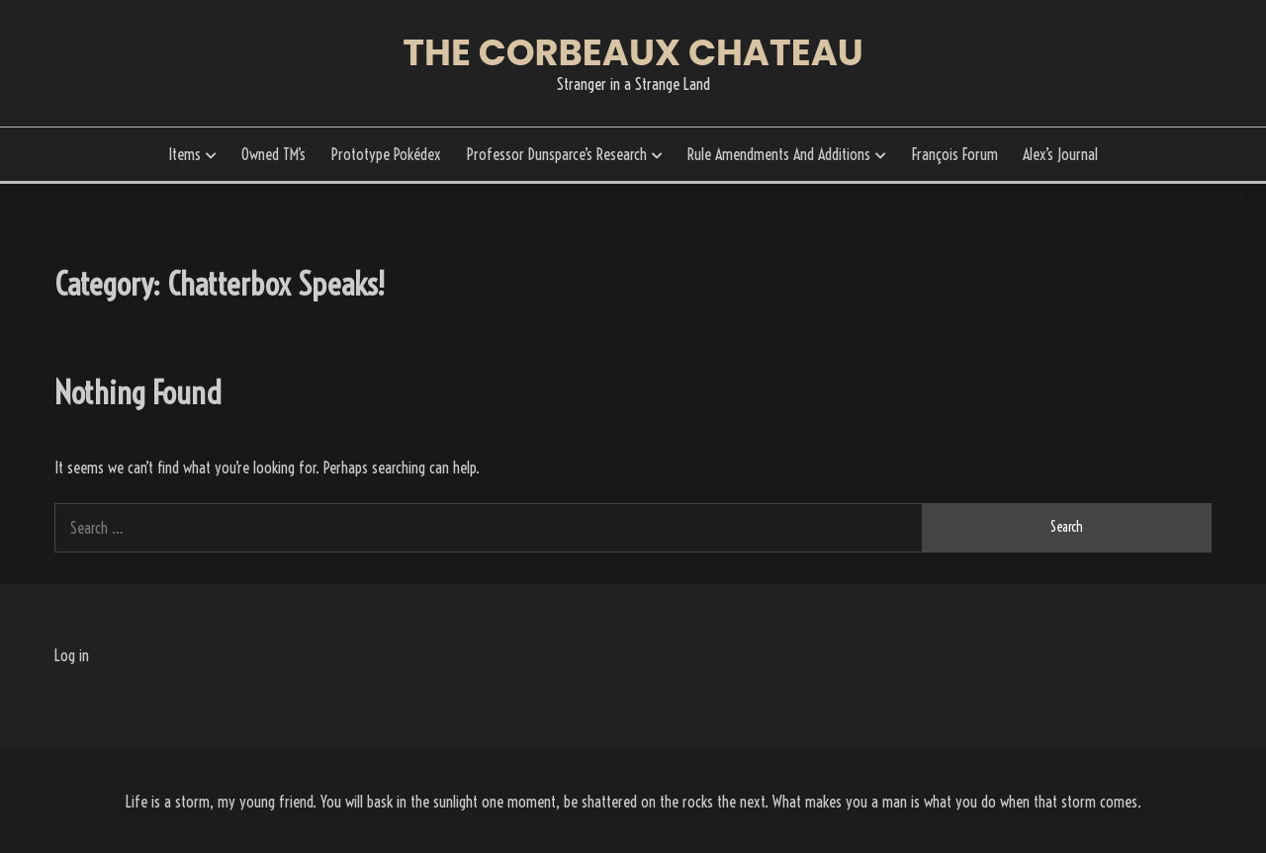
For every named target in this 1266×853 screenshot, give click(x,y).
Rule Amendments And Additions (778, 154)
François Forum (955, 154)
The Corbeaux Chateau (632, 52)
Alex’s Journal (1060, 154)
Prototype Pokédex (386, 154)
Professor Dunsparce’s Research (557, 154)
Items (184, 154)
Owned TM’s (273, 154)
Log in (71, 655)
